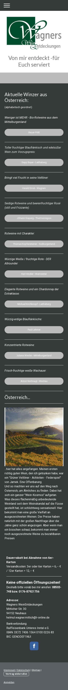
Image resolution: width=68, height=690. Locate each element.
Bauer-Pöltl (34, 132)
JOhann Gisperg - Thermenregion (34, 218)
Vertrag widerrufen (16, 673)
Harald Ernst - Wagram (34, 188)
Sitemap (36, 670)
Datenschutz (23, 670)
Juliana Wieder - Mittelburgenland (34, 355)
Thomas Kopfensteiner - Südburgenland (34, 244)
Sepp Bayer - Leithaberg (34, 162)
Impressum (9, 670)
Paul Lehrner (34, 329)
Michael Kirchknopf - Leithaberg (34, 304)
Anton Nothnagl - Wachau (34, 381)
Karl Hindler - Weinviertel (34, 274)
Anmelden (9, 682)
